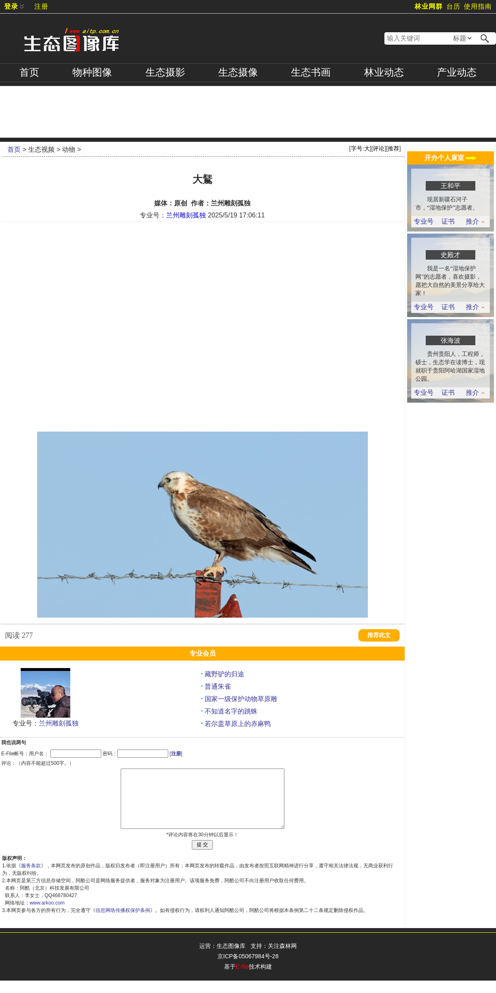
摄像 (238, 72)
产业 (457, 72)
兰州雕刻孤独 (186, 215)
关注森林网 (282, 958)
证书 (448, 221)
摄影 (165, 72)
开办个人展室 (450, 157)
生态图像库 (231, 958)
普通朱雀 (218, 686)
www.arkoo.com (47, 915)
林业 (384, 72)
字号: (360, 148)
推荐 (393, 148)
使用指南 (478, 6)
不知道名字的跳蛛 (231, 711)
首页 (29, 72)
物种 (92, 72)
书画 (311, 72)
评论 (378, 148)
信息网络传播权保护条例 (122, 923)
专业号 (424, 221)
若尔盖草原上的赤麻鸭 (238, 723)
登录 (11, 6)
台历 (453, 6)
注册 (41, 6)
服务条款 (31, 878)
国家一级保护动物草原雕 (241, 698)
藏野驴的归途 (224, 674)
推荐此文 (379, 635)
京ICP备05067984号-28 (248, 968)
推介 (475, 221)
